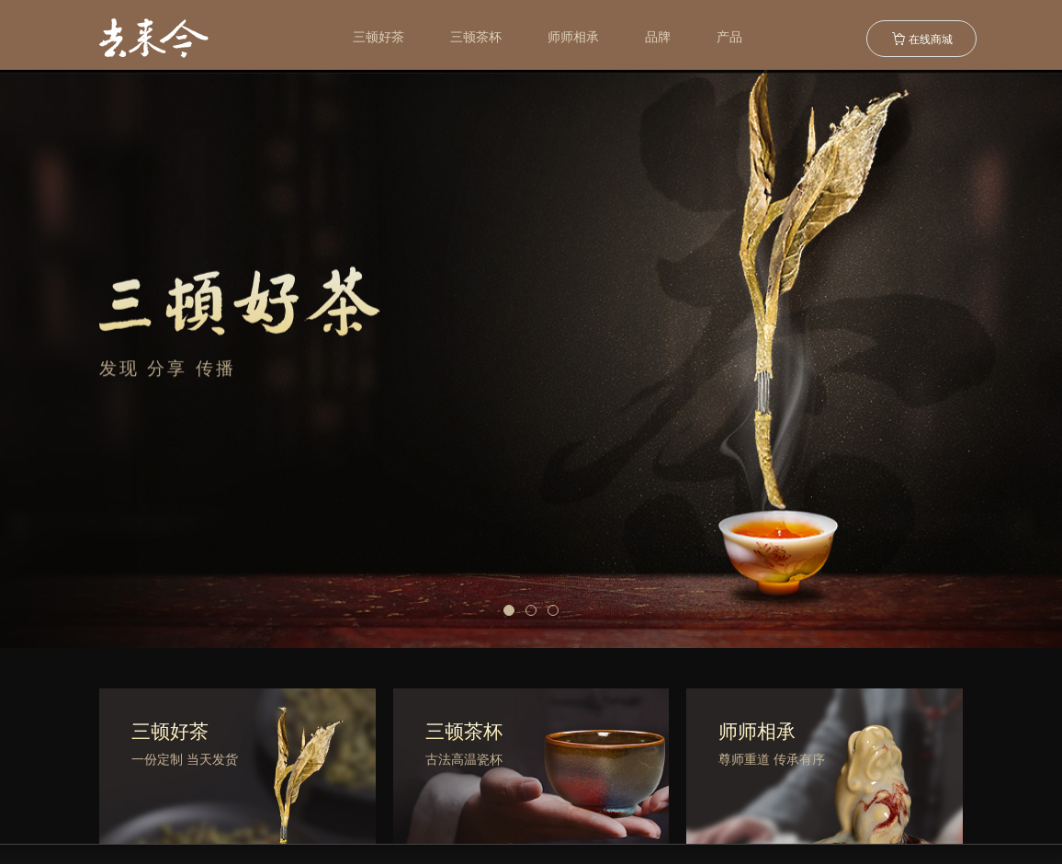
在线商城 (922, 38)
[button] (508, 610)
